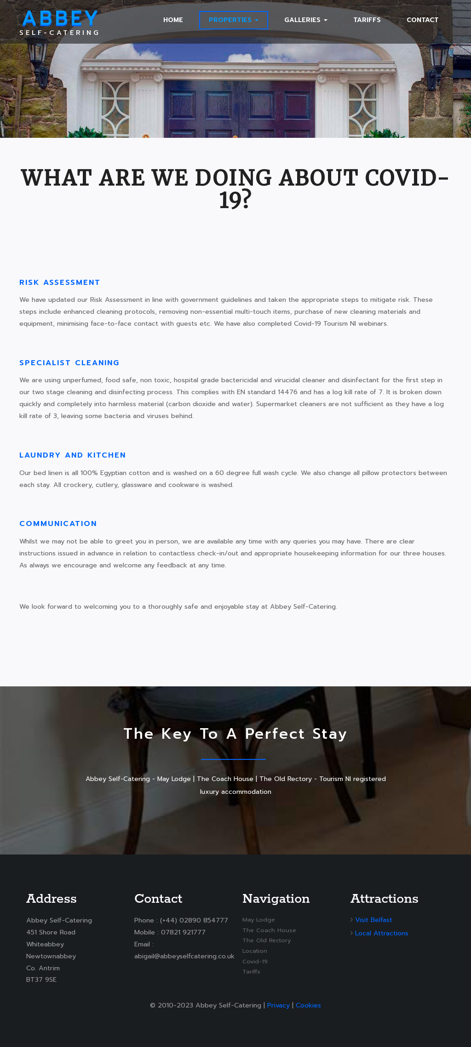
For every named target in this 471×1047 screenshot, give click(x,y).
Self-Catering (60, 21)
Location (254, 950)
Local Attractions (381, 933)
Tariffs (251, 971)
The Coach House (269, 930)
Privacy (278, 1005)
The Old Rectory (266, 940)
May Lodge (258, 919)
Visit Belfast (373, 920)
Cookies (308, 1005)
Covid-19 (255, 961)
